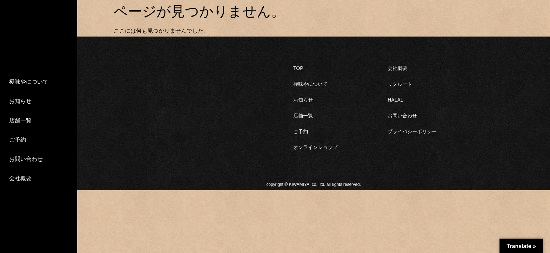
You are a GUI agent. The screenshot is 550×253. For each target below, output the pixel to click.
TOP (298, 68)
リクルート (400, 84)
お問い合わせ (26, 159)
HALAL (395, 100)
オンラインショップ (315, 147)
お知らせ (20, 101)
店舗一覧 (20, 120)
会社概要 (20, 178)
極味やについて (28, 82)
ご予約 (17, 140)
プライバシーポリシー (412, 131)
